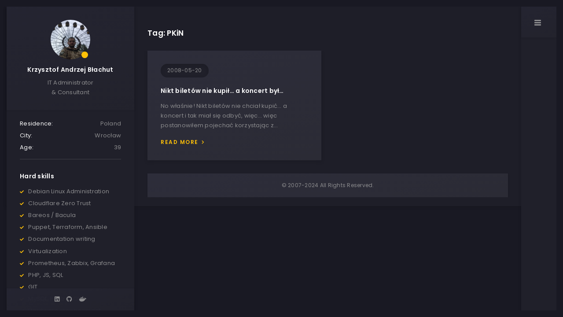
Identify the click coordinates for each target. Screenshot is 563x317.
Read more (180, 142)
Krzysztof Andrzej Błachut (70, 69)
